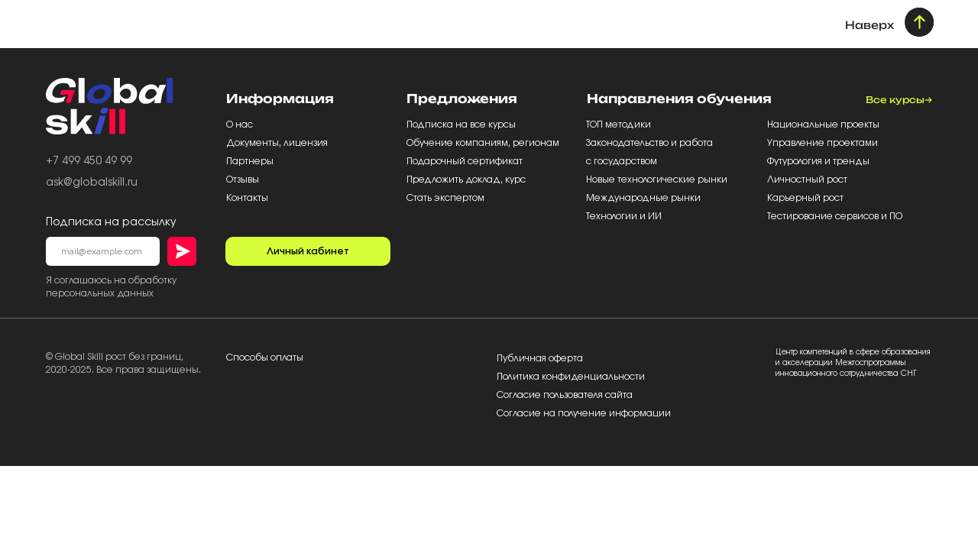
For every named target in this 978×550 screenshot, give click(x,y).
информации (640, 413)
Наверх (869, 24)
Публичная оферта (540, 358)
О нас (240, 124)
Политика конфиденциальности (571, 376)
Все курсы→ (899, 99)
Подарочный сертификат (465, 161)
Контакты (247, 197)
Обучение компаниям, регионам (482, 142)
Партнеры (251, 161)
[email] (103, 251)
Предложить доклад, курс (467, 179)
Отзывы (243, 179)
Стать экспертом (445, 197)
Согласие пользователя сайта (565, 395)
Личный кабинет (308, 251)
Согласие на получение (553, 413)
